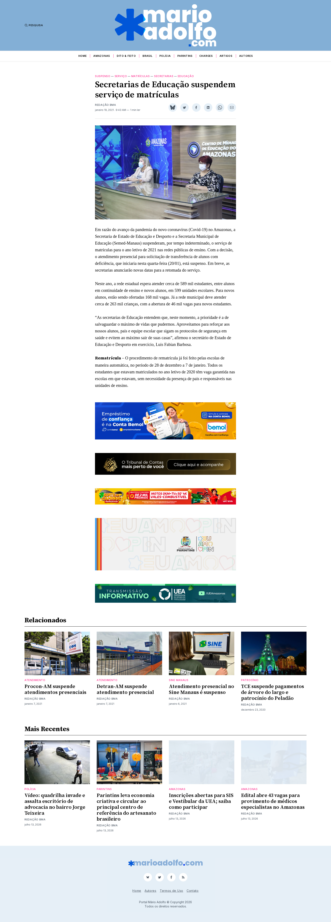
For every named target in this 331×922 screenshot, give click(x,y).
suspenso (102, 76)
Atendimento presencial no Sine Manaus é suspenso (201, 689)
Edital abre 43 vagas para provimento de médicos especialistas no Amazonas (273, 801)
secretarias (164, 76)
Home (82, 55)
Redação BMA (105, 104)
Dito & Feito (126, 55)
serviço (121, 76)
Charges (206, 55)
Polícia (165, 55)
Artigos (226, 55)
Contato (193, 890)
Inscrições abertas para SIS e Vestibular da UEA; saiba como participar (201, 801)
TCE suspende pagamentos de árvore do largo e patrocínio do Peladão (272, 692)
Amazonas (101, 55)
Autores (246, 55)
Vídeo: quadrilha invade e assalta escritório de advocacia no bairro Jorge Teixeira (54, 804)
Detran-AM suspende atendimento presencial (125, 689)
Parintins (184, 55)
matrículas (140, 76)
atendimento (34, 680)
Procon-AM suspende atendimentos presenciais (55, 689)
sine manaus (179, 680)
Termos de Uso (171, 890)
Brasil (147, 55)
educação (186, 76)
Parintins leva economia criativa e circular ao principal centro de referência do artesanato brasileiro (126, 807)
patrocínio (250, 680)
